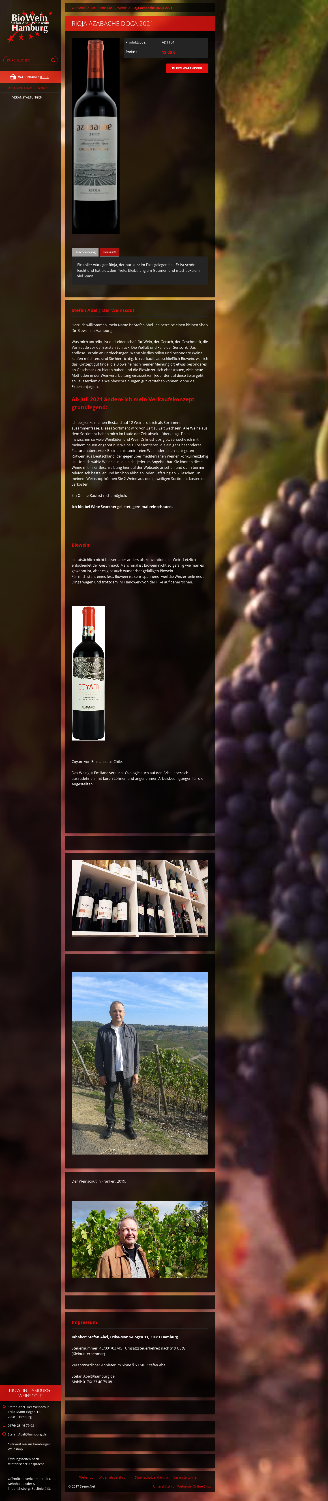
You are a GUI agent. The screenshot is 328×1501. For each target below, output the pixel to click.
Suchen (54, 60)
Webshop (79, 8)
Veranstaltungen (27, 97)
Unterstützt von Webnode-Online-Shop (182, 1486)
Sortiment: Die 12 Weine (27, 87)
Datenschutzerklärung (151, 1477)
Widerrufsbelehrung (114, 1477)
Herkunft (109, 252)
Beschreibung (85, 252)
